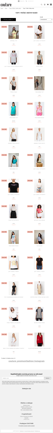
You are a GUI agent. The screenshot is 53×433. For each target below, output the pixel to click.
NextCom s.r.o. (37, 430)
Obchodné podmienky (26, 408)
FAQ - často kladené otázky (26, 409)
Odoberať (47, 378)
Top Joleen (39, 245)
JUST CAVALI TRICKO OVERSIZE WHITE (14, 66)
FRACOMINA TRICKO (13, 245)
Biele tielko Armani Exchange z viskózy (13, 348)
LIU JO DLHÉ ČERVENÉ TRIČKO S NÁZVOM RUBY (39, 348)
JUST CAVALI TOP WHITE (39, 40)
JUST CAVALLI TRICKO (13, 271)
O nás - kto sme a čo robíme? (26, 416)
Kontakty (26, 417)
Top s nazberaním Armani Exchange (13, 297)
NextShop (22, 430)
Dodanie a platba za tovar (26, 406)
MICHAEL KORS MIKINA (39, 220)
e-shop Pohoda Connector (29, 430)
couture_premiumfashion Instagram (27, 361)
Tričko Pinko (39, 66)
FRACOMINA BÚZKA (39, 117)
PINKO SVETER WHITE (13, 220)
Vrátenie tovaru (26, 405)
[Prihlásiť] (44, 4)
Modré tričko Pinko (39, 322)
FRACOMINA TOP (39, 92)
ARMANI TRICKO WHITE (13, 143)
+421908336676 (30, 1)
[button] (41, 4)
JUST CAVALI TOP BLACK (13, 194)
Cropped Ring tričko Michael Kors (39, 297)
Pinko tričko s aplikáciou (13, 322)
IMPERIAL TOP (13, 40)
